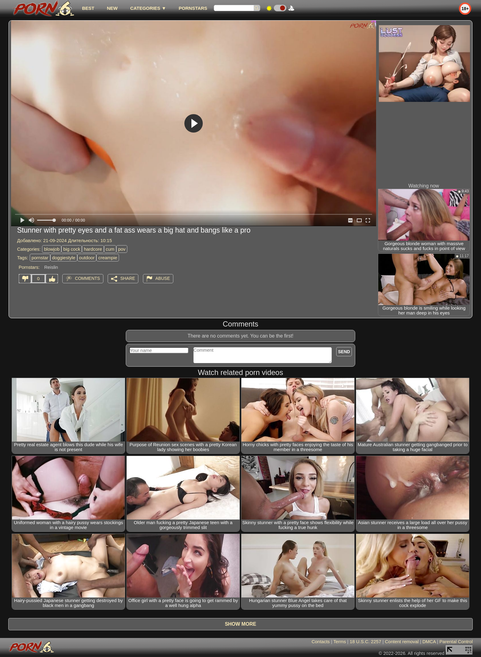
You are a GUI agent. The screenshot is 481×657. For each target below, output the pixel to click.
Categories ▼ (148, 8)
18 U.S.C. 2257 (365, 641)
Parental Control (456, 641)
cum (110, 249)
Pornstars (193, 8)
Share (127, 278)
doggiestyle (63, 257)
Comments (87, 278)
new (112, 8)
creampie (107, 257)
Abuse (163, 278)
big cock (71, 249)
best (88, 8)
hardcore (93, 249)
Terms (339, 641)
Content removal (402, 641)
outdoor (87, 257)
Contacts (321, 641)
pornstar (40, 257)
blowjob (52, 249)
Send (344, 351)
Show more (240, 624)
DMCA (429, 641)
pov (121, 249)
